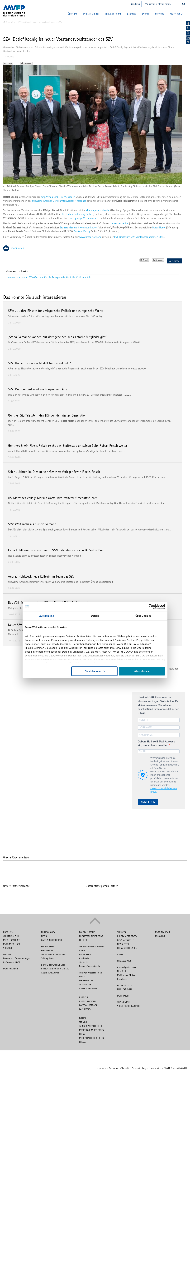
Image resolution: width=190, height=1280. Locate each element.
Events (145, 13)
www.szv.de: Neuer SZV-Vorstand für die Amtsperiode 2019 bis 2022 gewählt (49, 277)
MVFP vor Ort (177, 13)
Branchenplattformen (53, 964)
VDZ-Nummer (123, 1002)
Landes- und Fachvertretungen (16, 958)
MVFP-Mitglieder (11, 944)
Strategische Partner (128, 1006)
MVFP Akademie (10, 968)
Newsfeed (121, 971)
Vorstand (7, 954)
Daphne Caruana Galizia (89, 966)
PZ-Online (160, 936)
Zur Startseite (18, 248)
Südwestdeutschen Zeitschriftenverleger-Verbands (59, 200)
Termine (83, 1022)
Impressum (101, 1068)
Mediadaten (156, 1068)
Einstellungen (94, 671)
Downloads (122, 979)
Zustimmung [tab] (46, 615)
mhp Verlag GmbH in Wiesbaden (58, 196)
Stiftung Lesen (47, 958)
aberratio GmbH (180, 1068)
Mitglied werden (11, 940)
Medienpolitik (86, 980)
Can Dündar (84, 958)
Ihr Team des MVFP (11, 962)
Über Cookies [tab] (143, 615)
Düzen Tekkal (85, 954)
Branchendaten (87, 1001)
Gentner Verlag (82, 231)
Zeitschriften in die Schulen (53, 954)
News (44, 936)
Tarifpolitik (85, 984)
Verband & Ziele (11, 936)
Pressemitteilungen (127, 948)
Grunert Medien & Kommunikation (78, 227)
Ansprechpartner (50, 972)
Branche (131, 13)
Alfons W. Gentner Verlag (122, 477)
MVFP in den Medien (126, 975)
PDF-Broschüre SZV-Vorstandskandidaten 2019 (139, 236)
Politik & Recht (113, 13)
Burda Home (159, 227)
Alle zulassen (142, 671)
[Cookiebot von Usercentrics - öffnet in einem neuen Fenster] (151, 606)
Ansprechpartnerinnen (126, 967)
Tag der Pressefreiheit (90, 972)
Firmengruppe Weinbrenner (82, 218)
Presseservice (124, 960)
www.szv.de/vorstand (90, 236)
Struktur (8, 948)
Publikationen (124, 989)
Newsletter (135, 4)
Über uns (72, 13)
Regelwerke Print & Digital (55, 968)
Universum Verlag (119, 223)
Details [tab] (95, 615)
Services (159, 13)
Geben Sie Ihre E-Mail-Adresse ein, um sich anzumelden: (156, 743)
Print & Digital (91, 13)
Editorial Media (47, 946)
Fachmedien (85, 1009)
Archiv (120, 954)
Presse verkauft (47, 950)
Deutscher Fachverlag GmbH (77, 214)
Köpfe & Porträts (88, 1005)
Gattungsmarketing (51, 940)
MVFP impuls (122, 995)
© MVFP (167, 1068)
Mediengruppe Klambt (98, 210)
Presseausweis (124, 985)
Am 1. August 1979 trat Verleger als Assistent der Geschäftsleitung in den (58, 477)
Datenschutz (114, 1068)
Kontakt (125, 1068)
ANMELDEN (148, 802)
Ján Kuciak (83, 962)
